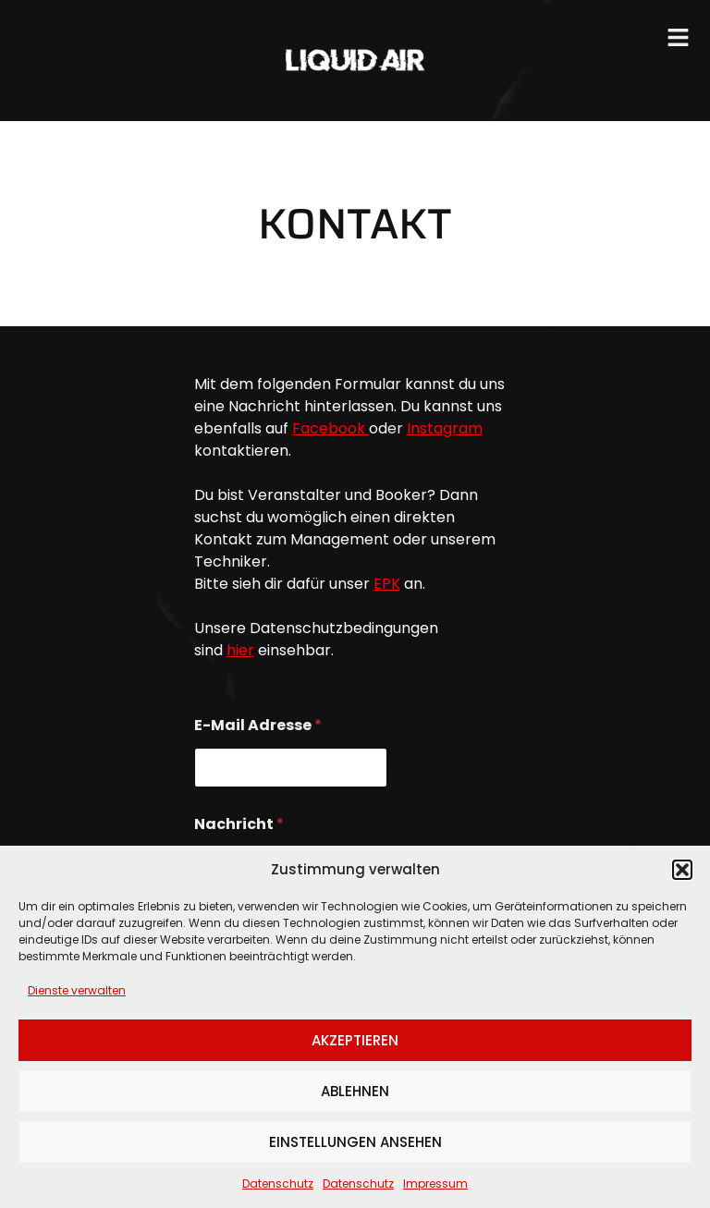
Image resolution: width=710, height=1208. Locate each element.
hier (240, 650)
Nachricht (239, 824)
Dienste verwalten (77, 990)
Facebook (330, 428)
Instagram (445, 428)
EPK (386, 583)
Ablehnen (355, 1091)
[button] (682, 869)
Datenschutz (277, 1183)
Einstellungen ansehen (355, 1142)
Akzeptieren (355, 1040)
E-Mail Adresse (258, 725)
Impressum (435, 1183)
